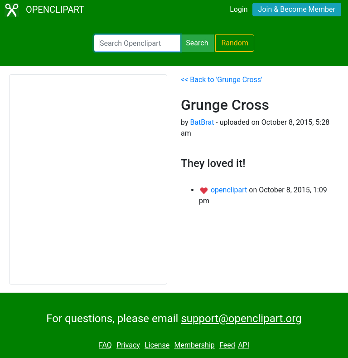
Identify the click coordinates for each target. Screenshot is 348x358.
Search (197, 43)
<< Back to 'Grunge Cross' (221, 79)
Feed (227, 345)
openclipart (230, 190)
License (157, 345)
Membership (194, 345)
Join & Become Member (296, 9)
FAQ (105, 345)
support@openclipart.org (241, 318)
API (243, 345)
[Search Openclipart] (137, 43)
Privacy (128, 345)
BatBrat (202, 122)
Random (234, 43)
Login (238, 9)
